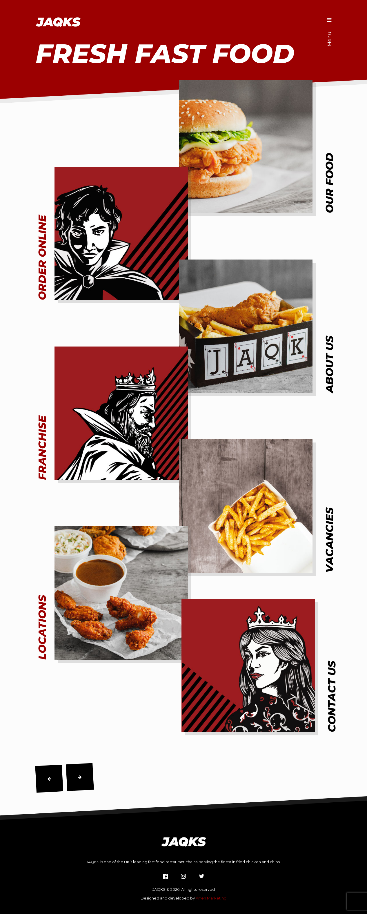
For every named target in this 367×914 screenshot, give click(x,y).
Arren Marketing (211, 898)
